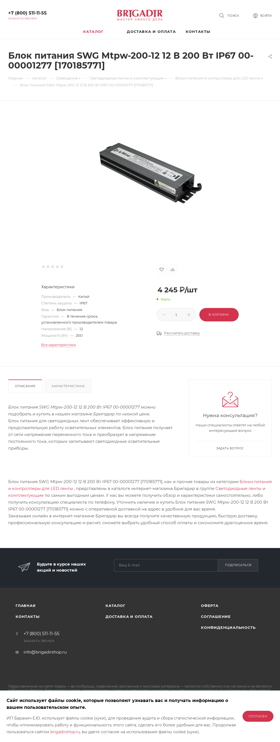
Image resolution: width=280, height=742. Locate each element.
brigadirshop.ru (65, 731)
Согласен (258, 716)
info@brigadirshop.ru (45, 652)
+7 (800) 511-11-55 (27, 13)
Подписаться (238, 565)
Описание (25, 386)
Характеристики (68, 386)
